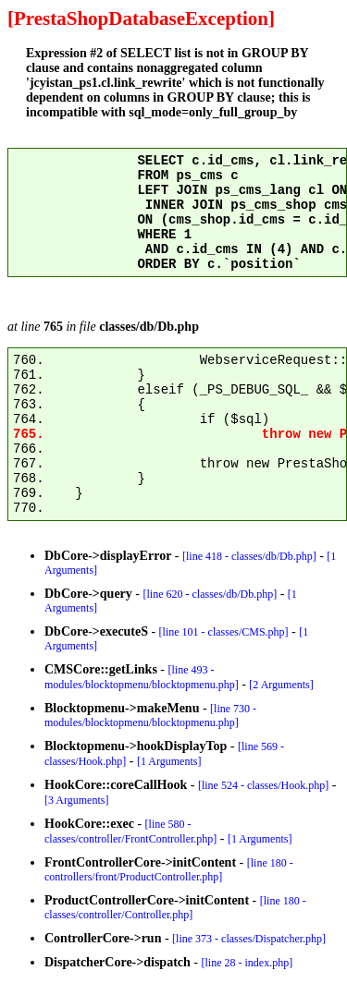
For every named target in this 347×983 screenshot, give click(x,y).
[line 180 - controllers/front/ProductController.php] (168, 869)
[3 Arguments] (76, 800)
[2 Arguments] (281, 684)
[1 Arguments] (169, 761)
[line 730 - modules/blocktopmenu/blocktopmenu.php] (150, 715)
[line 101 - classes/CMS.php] (224, 631)
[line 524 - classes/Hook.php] (263, 785)
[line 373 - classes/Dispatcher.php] (249, 938)
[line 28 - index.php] (247, 962)
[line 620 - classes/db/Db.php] (210, 594)
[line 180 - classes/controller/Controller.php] (175, 907)
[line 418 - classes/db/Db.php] (249, 556)
